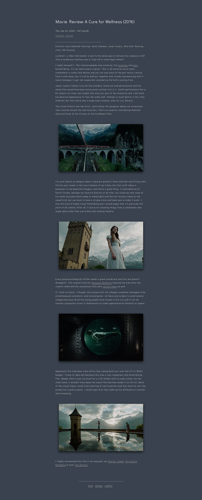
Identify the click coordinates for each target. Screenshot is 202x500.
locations (123, 65)
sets (135, 65)
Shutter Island (116, 461)
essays (99, 485)
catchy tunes (110, 286)
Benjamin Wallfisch (102, 282)
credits (108, 485)
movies (69, 35)
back (90, 485)
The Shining (81, 464)
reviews (60, 35)
